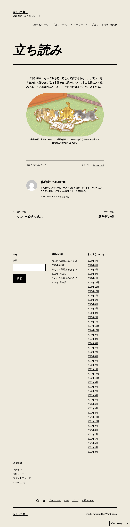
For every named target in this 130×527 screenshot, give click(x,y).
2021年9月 (93, 425)
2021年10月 (93, 421)
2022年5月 (93, 399)
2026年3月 (93, 269)
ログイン (17, 469)
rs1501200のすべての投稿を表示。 (56, 196)
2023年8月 (93, 347)
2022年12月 (93, 373)
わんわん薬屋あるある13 (64, 269)
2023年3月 (93, 360)
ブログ (95, 24)
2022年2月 (93, 412)
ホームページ (41, 24)
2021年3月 (93, 451)
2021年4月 (93, 447)
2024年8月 (93, 338)
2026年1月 (93, 278)
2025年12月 (93, 282)
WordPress (111, 514)
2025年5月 (93, 304)
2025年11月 (93, 286)
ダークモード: (119, 523)
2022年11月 (93, 377)
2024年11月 (93, 325)
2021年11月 (93, 417)
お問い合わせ (109, 24)
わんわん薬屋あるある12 (64, 278)
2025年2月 (93, 317)
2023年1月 (93, 369)
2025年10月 (93, 291)
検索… (16, 260)
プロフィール (59, 24)
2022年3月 (93, 408)
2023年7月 (93, 351)
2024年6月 (93, 343)
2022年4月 (93, 404)
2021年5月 (93, 443)
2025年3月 (93, 312)
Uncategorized (98, 165)
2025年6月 (93, 299)
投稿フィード (19, 473)
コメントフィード (22, 478)
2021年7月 (93, 434)
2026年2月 (93, 273)
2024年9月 (93, 334)
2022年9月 (93, 382)
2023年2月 (93, 364)
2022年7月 (93, 391)
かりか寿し (20, 12)
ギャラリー (76, 24)
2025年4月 (93, 308)
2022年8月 (93, 386)
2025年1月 (93, 321)
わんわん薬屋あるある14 (64, 260)
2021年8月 (93, 430)
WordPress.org (19, 482)
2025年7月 (93, 295)
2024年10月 (93, 330)
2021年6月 (93, 438)
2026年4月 (93, 265)
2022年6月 (93, 395)
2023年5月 (93, 356)
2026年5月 (93, 260)
